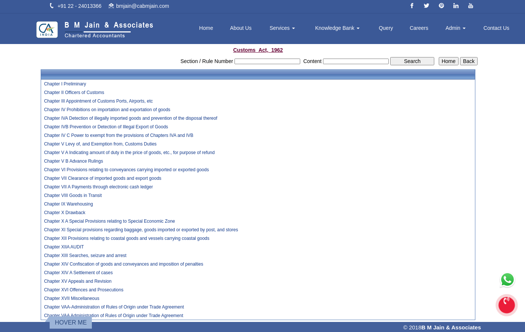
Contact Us (496, 28)
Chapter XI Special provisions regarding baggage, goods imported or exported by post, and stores (141, 229)
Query (386, 28)
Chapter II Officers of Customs (74, 92)
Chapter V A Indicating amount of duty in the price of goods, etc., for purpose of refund (129, 152)
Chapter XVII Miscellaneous (71, 298)
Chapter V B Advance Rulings (73, 161)
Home (206, 28)
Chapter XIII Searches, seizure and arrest (85, 255)
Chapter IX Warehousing (68, 204)
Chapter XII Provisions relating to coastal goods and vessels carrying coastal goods (126, 238)
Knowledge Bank (337, 28)
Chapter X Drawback (65, 212)
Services (282, 28)
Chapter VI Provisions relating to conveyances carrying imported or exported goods (126, 169)
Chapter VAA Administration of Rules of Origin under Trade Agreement (113, 315)
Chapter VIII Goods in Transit (73, 195)
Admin (455, 28)
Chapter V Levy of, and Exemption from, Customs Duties (100, 144)
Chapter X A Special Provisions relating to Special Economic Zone (109, 221)
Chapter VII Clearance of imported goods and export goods (102, 178)
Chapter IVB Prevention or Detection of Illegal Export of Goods (106, 126)
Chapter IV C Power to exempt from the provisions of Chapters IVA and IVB (118, 135)
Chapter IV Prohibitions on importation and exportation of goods (107, 109)
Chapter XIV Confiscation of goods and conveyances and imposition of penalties (123, 264)
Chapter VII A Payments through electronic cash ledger (98, 187)
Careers (419, 28)
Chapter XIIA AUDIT (64, 247)
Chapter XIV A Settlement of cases (78, 272)
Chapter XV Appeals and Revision (78, 281)
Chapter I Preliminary (65, 84)
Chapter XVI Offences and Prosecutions (84, 289)
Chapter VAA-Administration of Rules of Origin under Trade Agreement (114, 307)
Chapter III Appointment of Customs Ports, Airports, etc (98, 101)
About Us (241, 28)
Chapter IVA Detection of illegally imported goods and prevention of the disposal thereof (130, 118)
